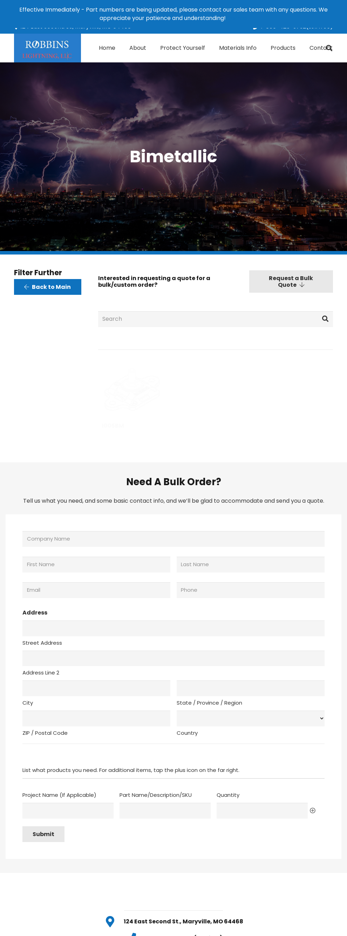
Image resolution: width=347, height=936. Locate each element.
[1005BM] (132, 389)
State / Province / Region (209, 702)
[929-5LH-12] (215, 389)
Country (187, 733)
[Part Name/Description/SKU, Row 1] (165, 811)
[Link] (47, 48)
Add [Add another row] (312, 810)
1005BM (113, 426)
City (27, 702)
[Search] (215, 319)
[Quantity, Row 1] (262, 811)
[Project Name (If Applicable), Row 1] (68, 811)
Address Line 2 (40, 672)
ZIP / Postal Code (45, 733)
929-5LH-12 (202, 426)
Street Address (42, 642)
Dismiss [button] (237, 18)
